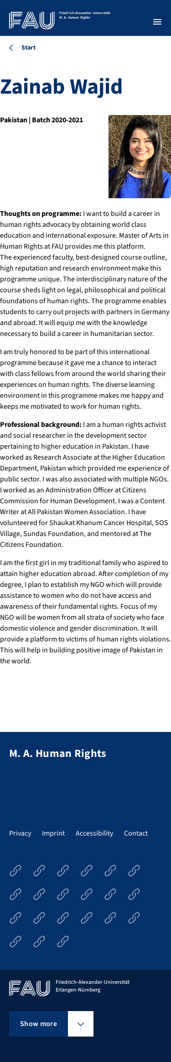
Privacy (20, 833)
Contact (136, 833)
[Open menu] (157, 22)
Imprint (53, 833)
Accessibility (94, 833)
